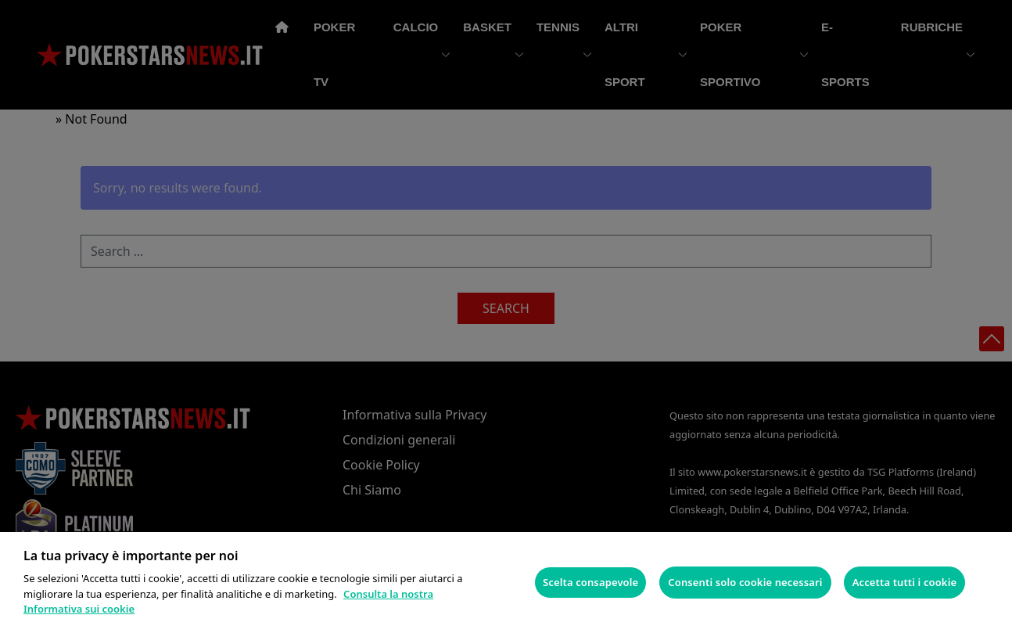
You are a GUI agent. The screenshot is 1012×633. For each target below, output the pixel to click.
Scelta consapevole (590, 582)
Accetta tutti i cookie (904, 582)
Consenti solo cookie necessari (745, 582)
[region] (506, 582)
